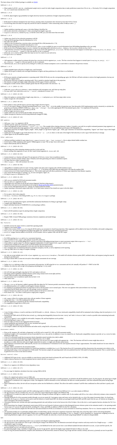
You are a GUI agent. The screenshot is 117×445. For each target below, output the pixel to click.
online (19, 235)
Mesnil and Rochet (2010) (45, 191)
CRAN (35, 2)
